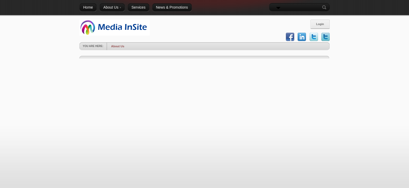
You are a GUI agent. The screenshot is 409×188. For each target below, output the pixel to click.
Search (325, 7)
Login (320, 24)
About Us (117, 46)
